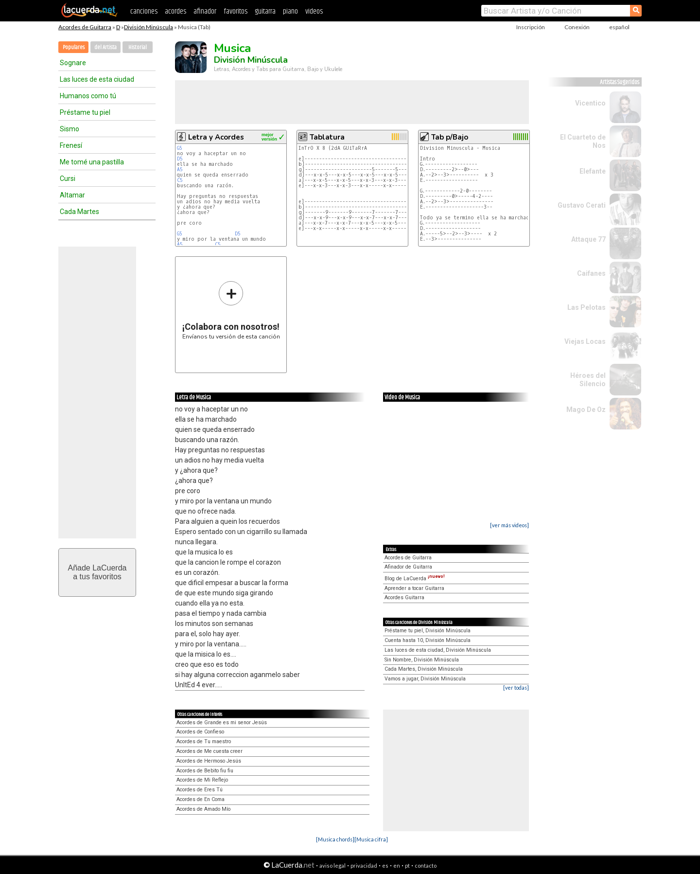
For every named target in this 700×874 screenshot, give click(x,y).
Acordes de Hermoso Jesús (208, 761)
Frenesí (71, 145)
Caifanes (591, 273)
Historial (137, 47)
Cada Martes (79, 211)
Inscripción (530, 27)
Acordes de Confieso (200, 732)
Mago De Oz (586, 409)
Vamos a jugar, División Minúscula (425, 679)
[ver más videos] (509, 525)
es (385, 865)
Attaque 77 (588, 239)
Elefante (592, 171)
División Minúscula (148, 27)
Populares (74, 47)
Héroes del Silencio (588, 380)
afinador (204, 11)
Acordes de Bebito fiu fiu (204, 770)
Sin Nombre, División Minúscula (422, 660)
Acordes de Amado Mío (203, 809)
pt (407, 865)
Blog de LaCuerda (415, 578)
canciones (144, 11)
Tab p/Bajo (449, 137)
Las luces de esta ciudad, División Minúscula (438, 650)
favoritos (235, 11)
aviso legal (332, 865)
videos (314, 11)
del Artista (105, 47)
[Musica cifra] (371, 839)
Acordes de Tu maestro (203, 741)
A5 (180, 169)
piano (290, 11)
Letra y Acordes (216, 137)
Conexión (577, 27)
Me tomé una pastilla (92, 162)
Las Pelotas (586, 307)
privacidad (363, 865)
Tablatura (327, 137)
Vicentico (590, 103)
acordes (175, 11)
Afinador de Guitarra (408, 567)
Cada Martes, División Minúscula (424, 669)
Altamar (72, 195)
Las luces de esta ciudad (97, 79)
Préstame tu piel (85, 112)
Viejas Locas (585, 341)
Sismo (69, 129)
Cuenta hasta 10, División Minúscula (428, 640)
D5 (180, 159)
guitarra (265, 11)
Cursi (67, 178)
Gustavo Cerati (582, 205)
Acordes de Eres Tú (199, 789)
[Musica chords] (335, 839)
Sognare (73, 63)
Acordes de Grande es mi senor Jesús (221, 722)
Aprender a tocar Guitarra (414, 588)
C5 (180, 180)
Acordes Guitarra (404, 597)
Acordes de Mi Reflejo (202, 780)
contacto (426, 865)
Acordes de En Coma (200, 799)
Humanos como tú (88, 96)
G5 (179, 148)
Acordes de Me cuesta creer (209, 751)
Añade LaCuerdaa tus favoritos (97, 572)
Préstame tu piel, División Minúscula (428, 630)
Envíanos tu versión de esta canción (231, 310)
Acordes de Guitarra (84, 27)
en (396, 865)
